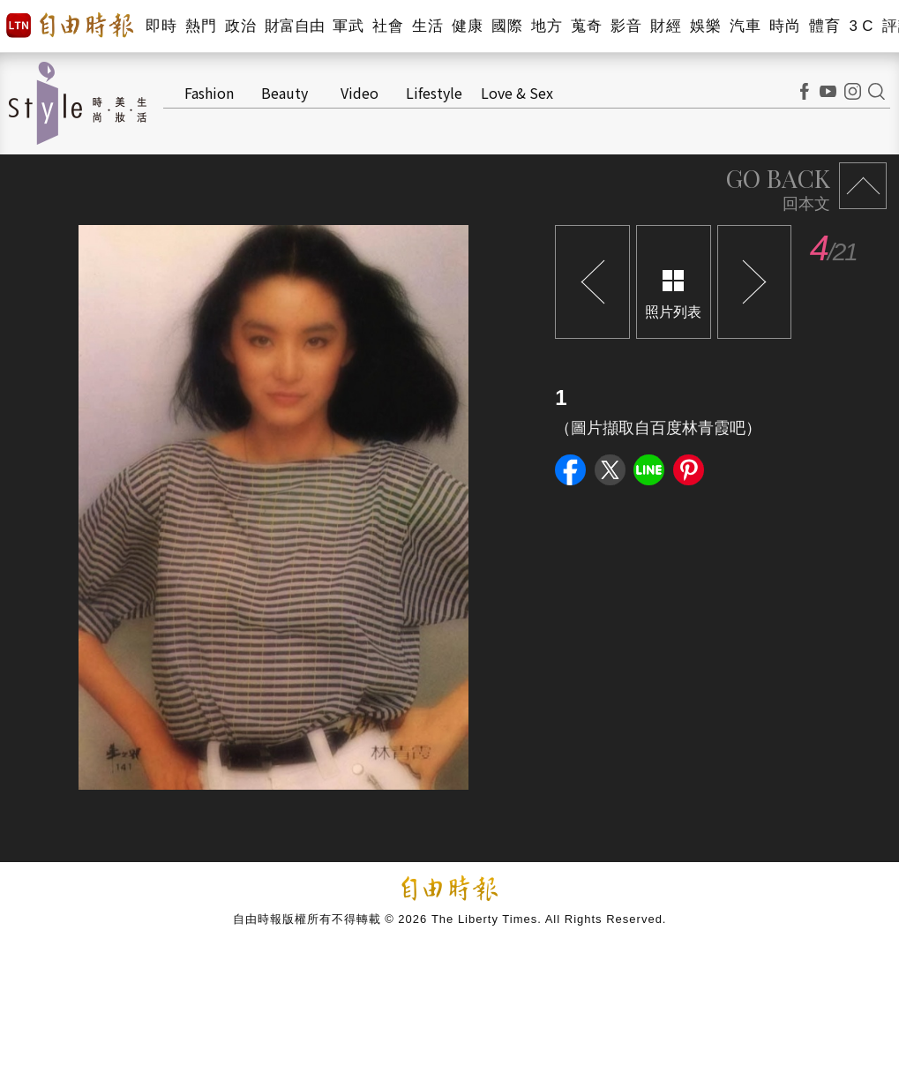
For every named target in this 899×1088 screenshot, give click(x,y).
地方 (546, 26)
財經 (665, 26)
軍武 (348, 26)
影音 (626, 26)
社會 (387, 26)
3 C (861, 26)
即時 (161, 26)
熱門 (200, 26)
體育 (824, 26)
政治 (240, 26)
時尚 (784, 26)
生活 (427, 26)
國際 (506, 26)
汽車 (745, 26)
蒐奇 (586, 26)
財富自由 (294, 26)
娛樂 (705, 26)
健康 (467, 26)
